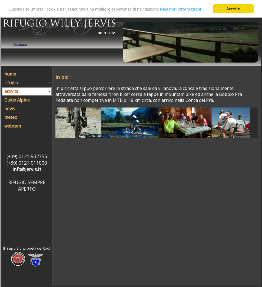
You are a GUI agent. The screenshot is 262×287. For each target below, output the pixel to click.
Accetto (233, 9)
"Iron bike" (119, 94)
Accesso (20, 44)
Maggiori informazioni (180, 9)
